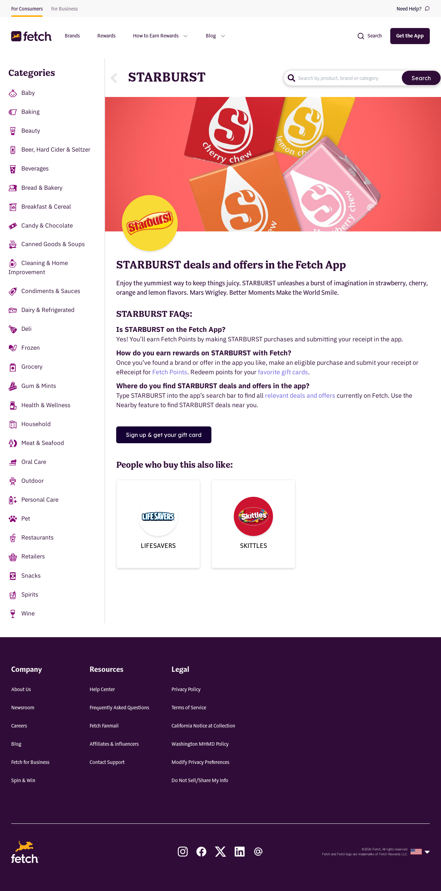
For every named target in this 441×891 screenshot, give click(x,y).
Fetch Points (169, 372)
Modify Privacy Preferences (200, 762)
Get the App (410, 36)
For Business (64, 9)
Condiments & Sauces (44, 291)
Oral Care (27, 462)
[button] (32, 36)
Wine (21, 614)
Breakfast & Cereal (39, 207)
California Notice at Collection (203, 726)
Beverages (28, 169)
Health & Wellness (39, 405)
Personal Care (33, 500)
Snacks (24, 576)
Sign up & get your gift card (164, 434)
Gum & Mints (32, 386)
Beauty (24, 131)
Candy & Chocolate (40, 226)
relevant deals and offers (300, 395)
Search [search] (421, 78)
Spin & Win (23, 780)
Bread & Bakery (35, 188)
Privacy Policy (186, 689)
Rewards (106, 36)
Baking (24, 112)
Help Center (102, 689)
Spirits (23, 595)
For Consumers (27, 9)
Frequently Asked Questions (119, 707)
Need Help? (413, 9)
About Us (21, 689)
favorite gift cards (283, 372)
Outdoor (26, 481)
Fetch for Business (30, 762)
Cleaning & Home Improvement (38, 267)
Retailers (26, 556)
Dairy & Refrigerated (41, 310)
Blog (16, 744)
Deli (19, 329)
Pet (19, 519)
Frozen (24, 348)
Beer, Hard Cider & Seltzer (49, 150)
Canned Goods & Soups (46, 244)
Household (29, 424)
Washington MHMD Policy (200, 744)
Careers (19, 726)
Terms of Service (189, 707)
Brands (72, 36)
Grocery (25, 367)
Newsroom (22, 707)
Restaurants (31, 538)
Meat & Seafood (36, 443)
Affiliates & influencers (114, 744)
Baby (21, 93)
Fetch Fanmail (104, 726)
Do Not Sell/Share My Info (200, 780)
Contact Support (107, 762)
